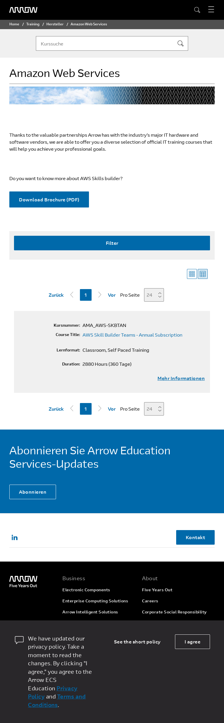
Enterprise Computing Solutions (95, 601)
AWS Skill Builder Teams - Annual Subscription (132, 334)
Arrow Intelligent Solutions (90, 612)
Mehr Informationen (181, 378)
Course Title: (68, 334)
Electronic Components (86, 589)
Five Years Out (157, 589)
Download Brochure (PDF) (49, 199)
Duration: (71, 364)
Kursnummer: (67, 325)
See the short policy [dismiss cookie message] (137, 641)
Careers (150, 601)
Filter (112, 243)
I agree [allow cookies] (193, 641)
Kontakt (195, 537)
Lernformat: (68, 350)
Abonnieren (32, 492)
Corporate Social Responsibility (174, 612)
